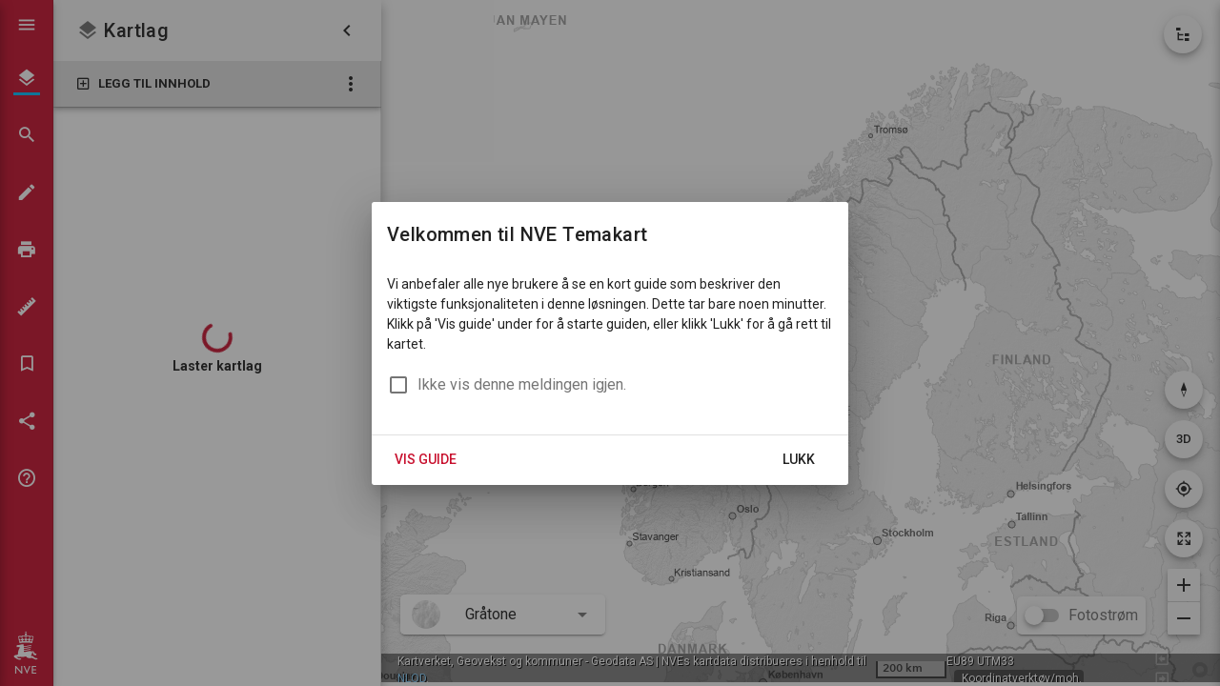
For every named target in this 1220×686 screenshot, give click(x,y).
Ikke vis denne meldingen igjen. (521, 384)
